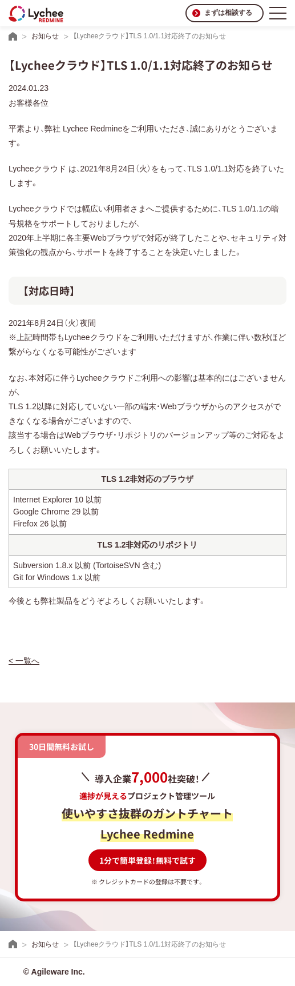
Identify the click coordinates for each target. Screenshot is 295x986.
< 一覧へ (24, 660)
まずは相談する (228, 13)
